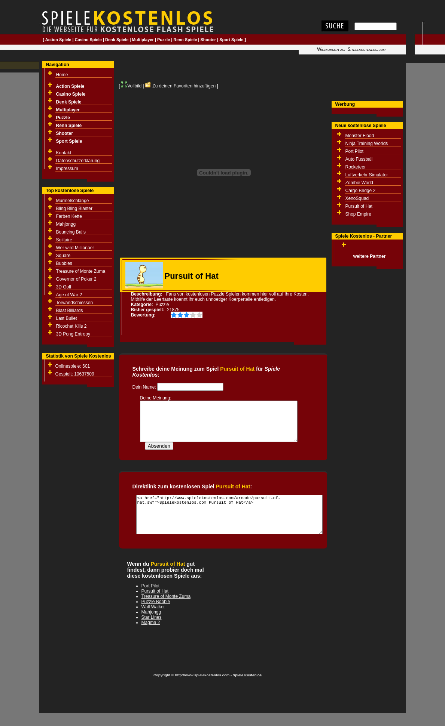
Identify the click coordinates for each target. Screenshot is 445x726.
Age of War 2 (69, 294)
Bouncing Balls (71, 232)
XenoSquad (357, 198)
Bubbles (64, 263)
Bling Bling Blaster (74, 208)
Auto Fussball (359, 159)
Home (62, 74)
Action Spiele (58, 39)
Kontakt (63, 152)
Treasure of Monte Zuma (81, 271)
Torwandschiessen (74, 302)
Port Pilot (354, 151)
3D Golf (63, 287)
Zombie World (359, 182)
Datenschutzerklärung (78, 160)
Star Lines (151, 625)
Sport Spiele (231, 39)
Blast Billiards (69, 310)
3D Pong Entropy (73, 334)
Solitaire (64, 239)
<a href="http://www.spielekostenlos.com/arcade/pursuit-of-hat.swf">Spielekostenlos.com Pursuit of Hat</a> (229, 522)
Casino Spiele (88, 39)
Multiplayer (143, 39)
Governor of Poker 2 (76, 279)
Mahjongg (66, 224)
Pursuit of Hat (359, 206)
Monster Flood (359, 135)
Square (63, 255)
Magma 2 (150, 630)
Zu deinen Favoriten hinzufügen (180, 86)
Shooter (208, 39)
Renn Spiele (185, 39)
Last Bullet (66, 318)
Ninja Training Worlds (366, 143)
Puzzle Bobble (155, 609)
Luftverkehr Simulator (366, 174)
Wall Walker (153, 614)
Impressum (67, 168)
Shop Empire (358, 214)
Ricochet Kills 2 (71, 326)
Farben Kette (69, 216)
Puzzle (163, 39)
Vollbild (131, 86)
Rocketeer (355, 167)
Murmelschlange (72, 200)
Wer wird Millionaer (75, 247)
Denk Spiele (116, 39)
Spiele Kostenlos (247, 683)
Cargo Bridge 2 (360, 190)
